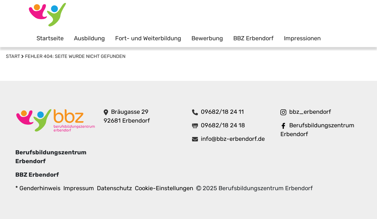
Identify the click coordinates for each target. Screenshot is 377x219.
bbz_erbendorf (310, 111)
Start (13, 56)
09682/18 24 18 (223, 125)
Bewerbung (207, 38)
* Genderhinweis (37, 188)
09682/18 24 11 (222, 111)
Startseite (50, 38)
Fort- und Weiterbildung (148, 38)
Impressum (78, 188)
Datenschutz (114, 188)
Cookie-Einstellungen (164, 188)
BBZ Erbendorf (253, 38)
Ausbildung (89, 38)
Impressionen (302, 38)
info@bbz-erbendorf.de (233, 138)
